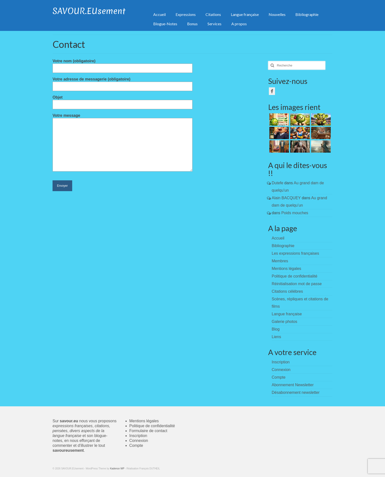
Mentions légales (286, 268)
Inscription (138, 436)
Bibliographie (283, 246)
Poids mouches (294, 213)
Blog (276, 329)
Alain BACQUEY (286, 198)
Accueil (278, 238)
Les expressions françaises (295, 253)
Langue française (287, 314)
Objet (122, 100)
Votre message (122, 117)
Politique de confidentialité (294, 276)
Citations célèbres (287, 291)
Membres (280, 261)
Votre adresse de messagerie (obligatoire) (122, 82)
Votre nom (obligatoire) (122, 64)
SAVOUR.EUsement (89, 11)
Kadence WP (117, 468)
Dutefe (277, 183)
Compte (136, 445)
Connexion (138, 440)
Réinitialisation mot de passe (297, 284)
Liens (276, 337)
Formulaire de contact (148, 431)
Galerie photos (284, 321)
